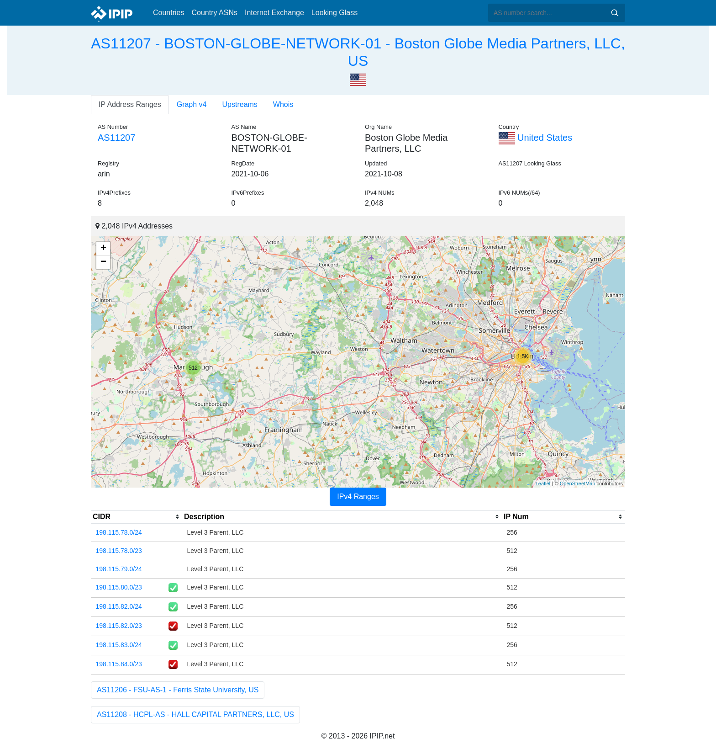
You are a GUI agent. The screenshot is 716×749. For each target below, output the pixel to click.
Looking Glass (334, 12)
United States (536, 138)
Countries (168, 12)
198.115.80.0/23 (119, 587)
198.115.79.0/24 (119, 569)
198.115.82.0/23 (119, 625)
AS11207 (116, 138)
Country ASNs (214, 12)
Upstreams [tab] (240, 104)
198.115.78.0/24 (119, 532)
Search (615, 13)
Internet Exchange (274, 12)
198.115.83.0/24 (119, 644)
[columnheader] (136, 516)
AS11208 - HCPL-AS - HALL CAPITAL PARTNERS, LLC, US (195, 714)
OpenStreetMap (577, 483)
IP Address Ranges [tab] (130, 104)
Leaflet (543, 483)
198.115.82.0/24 (119, 606)
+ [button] (103, 248)
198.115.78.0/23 (119, 550)
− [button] (103, 262)
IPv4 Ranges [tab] (358, 496)
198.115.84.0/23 (119, 664)
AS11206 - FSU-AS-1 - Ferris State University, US (177, 690)
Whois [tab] (283, 104)
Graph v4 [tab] (192, 104)
